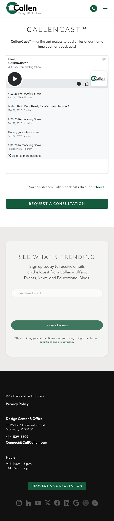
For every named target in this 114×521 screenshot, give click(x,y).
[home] (23, 8)
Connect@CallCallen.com (26, 442)
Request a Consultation (57, 203)
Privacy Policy (17, 404)
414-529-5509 (17, 436)
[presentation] (41, 308)
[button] (104, 8)
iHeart (98, 187)
